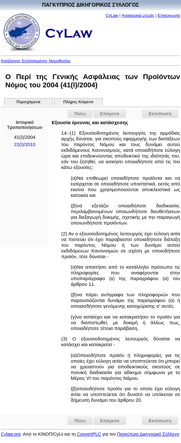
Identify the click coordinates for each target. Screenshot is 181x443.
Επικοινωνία (169, 15)
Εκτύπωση (160, 113)
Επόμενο (109, 113)
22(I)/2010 (24, 144)
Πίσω (79, 113)
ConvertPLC (89, 434)
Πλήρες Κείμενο (78, 102)
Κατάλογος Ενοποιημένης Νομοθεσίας (36, 60)
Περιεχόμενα (28, 102)
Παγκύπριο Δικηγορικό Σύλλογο (148, 434)
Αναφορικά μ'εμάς (138, 15)
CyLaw (112, 15)
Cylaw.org (10, 434)
